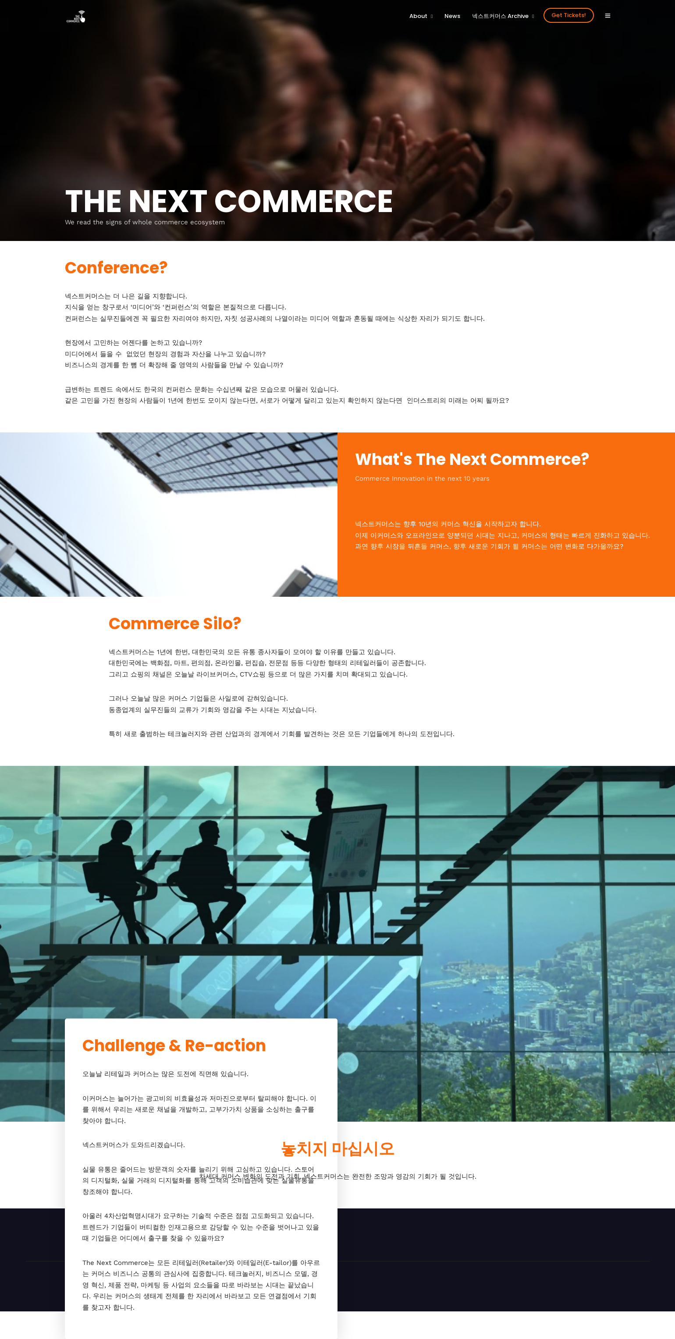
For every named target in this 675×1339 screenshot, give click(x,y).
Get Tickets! (568, 15)
